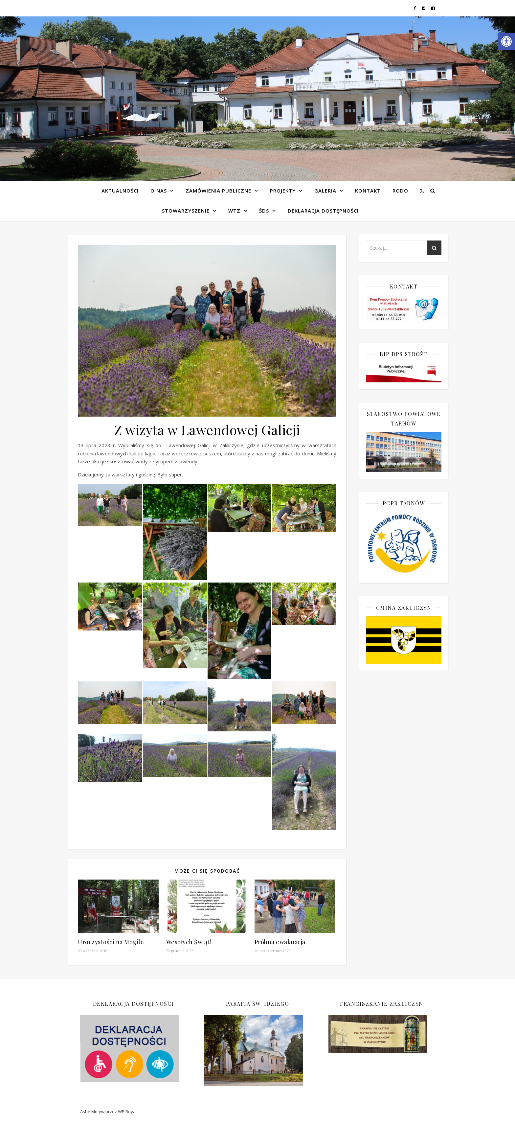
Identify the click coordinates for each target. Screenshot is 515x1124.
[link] (506, 41)
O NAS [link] (158, 190)
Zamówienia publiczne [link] (218, 190)
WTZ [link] (234, 210)
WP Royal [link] (127, 1111)
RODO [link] (400, 190)
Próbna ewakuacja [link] (280, 942)
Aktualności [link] (120, 190)
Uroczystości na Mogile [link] (111, 942)
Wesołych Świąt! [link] (189, 942)
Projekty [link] (283, 190)
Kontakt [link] (368, 190)
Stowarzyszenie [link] (186, 210)
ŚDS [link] (264, 210)
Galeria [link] (325, 190)
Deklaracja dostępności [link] (323, 210)
